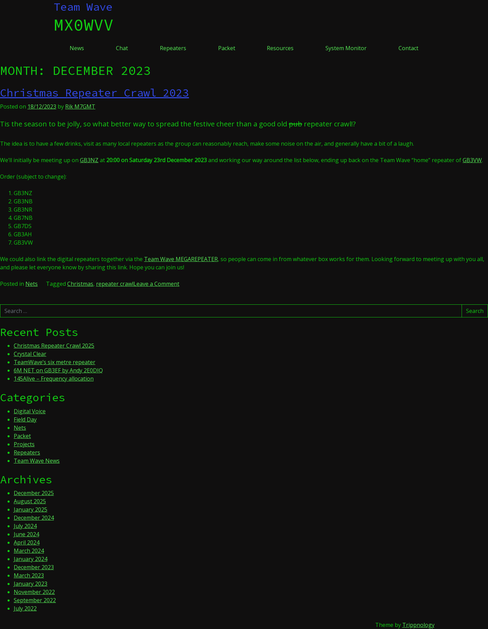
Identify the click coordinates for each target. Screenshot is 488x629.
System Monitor (346, 48)
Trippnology (418, 625)
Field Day (25, 419)
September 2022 (35, 600)
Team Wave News (37, 460)
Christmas (80, 284)
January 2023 (30, 583)
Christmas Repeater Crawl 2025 (54, 345)
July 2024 (25, 526)
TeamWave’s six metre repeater (54, 362)
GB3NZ (89, 160)
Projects (24, 444)
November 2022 (34, 592)
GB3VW (472, 160)
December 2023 (34, 567)
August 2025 (30, 501)
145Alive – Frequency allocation (54, 378)
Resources (280, 48)
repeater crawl (114, 284)
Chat (122, 48)
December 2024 (34, 517)
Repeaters (173, 48)
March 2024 (29, 550)
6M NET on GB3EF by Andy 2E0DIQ (58, 370)
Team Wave (83, 7)
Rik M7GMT (80, 106)
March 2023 (29, 575)
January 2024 (30, 559)
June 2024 (26, 534)
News (77, 48)
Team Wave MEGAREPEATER (181, 259)
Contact (408, 48)
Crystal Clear (30, 354)
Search (475, 311)
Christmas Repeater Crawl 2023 (94, 93)
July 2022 (25, 608)
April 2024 (26, 542)
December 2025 (34, 493)
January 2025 (30, 509)
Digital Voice (30, 411)
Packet (226, 48)
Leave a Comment (156, 284)
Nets (31, 284)
